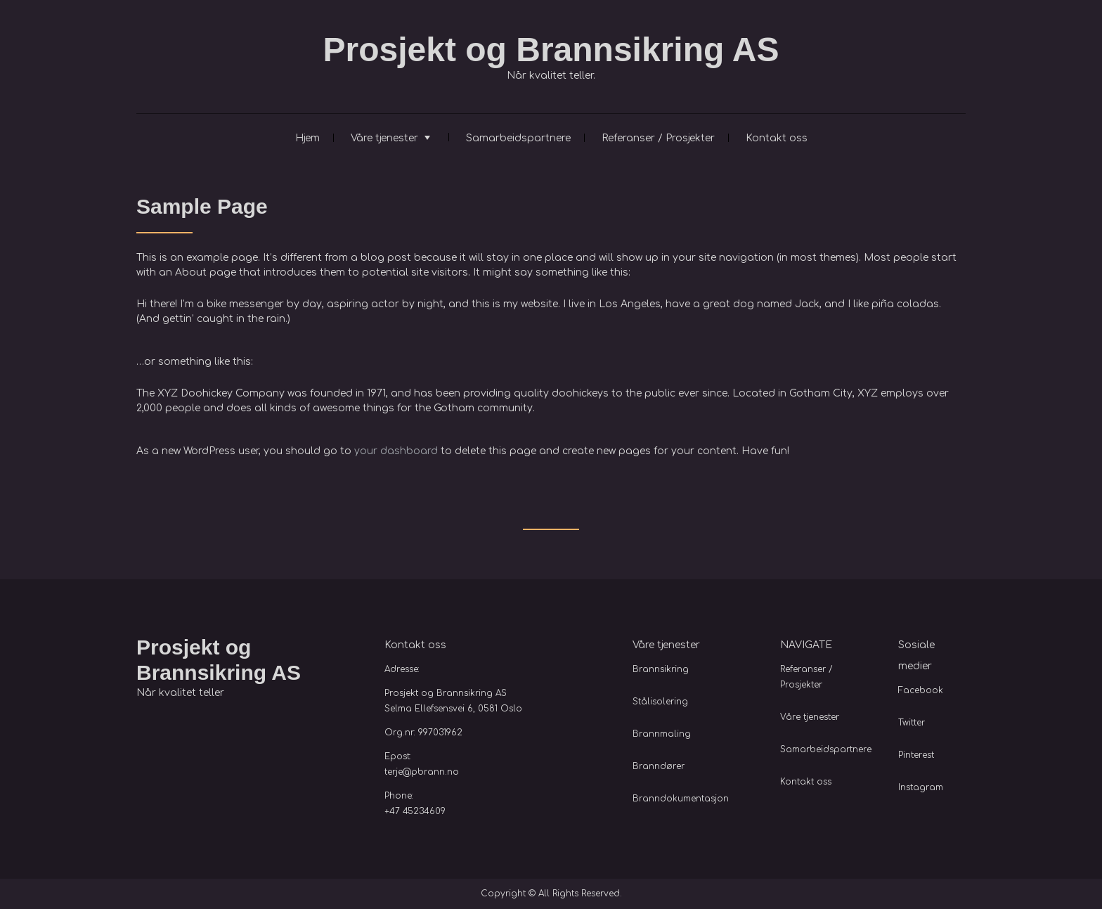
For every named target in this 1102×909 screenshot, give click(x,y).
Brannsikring (661, 669)
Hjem (307, 138)
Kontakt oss (777, 138)
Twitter (911, 723)
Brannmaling (662, 734)
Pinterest (916, 755)
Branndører (659, 766)
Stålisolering (660, 702)
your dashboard (396, 451)
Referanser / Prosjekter (658, 138)
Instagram (920, 787)
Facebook (920, 690)
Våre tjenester (384, 138)
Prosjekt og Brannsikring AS (551, 49)
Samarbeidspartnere (518, 138)
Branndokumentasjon (681, 799)
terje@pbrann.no (421, 772)
